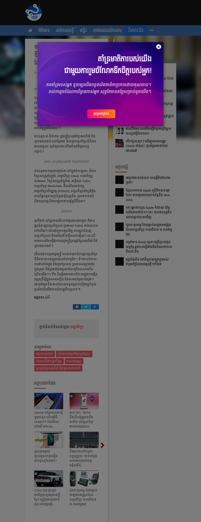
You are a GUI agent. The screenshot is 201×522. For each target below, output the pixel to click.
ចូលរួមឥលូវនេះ (101, 113)
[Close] (158, 46)
